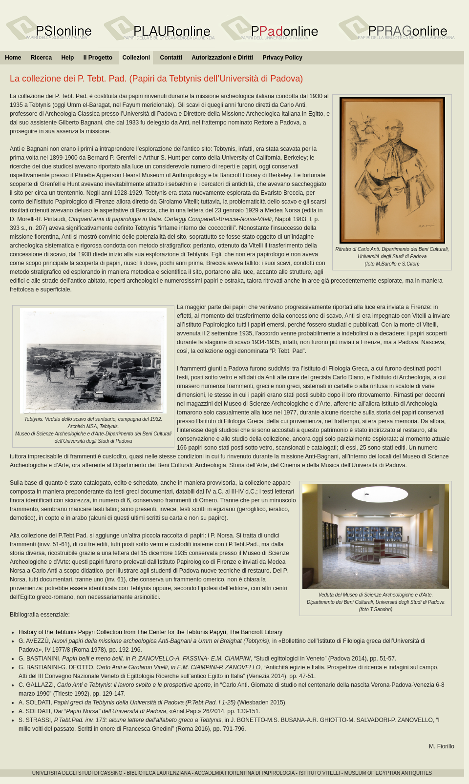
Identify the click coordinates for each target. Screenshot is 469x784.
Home (13, 57)
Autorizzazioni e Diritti (222, 57)
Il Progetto (98, 57)
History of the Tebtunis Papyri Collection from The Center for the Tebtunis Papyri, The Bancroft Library (150, 632)
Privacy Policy (282, 57)
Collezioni (136, 57)
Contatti (171, 57)
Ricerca (41, 57)
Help (67, 57)
